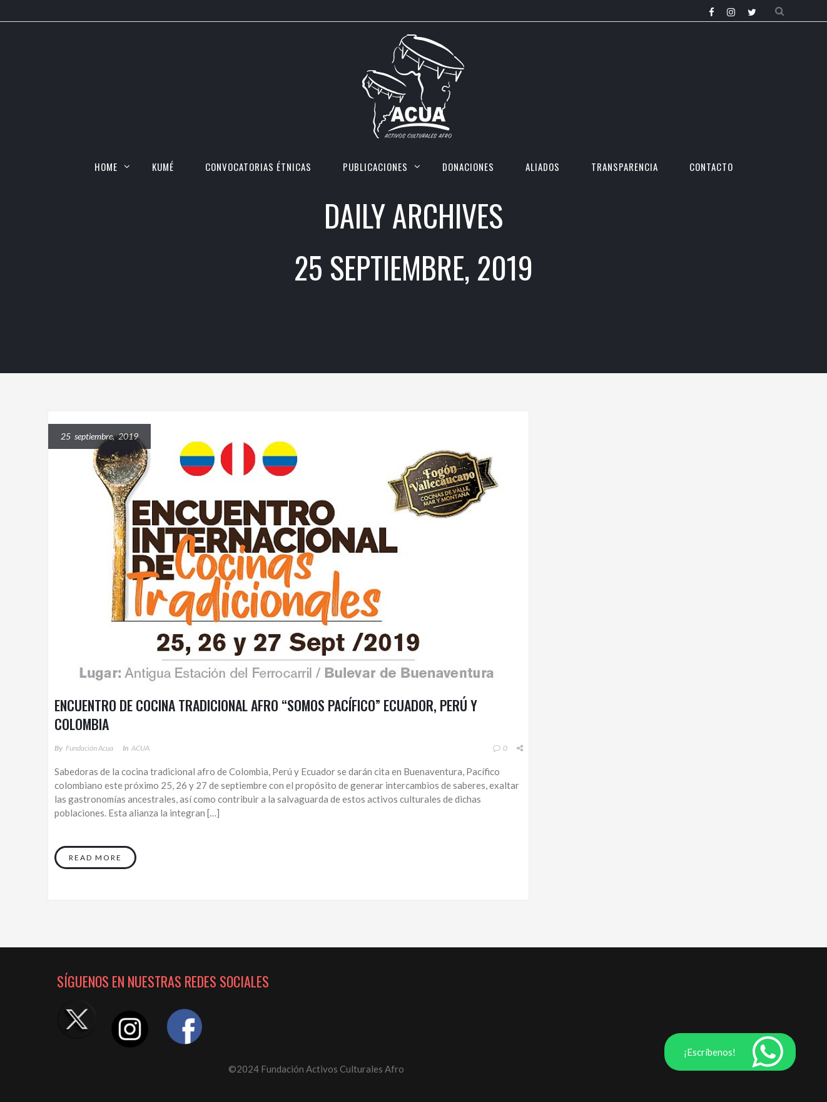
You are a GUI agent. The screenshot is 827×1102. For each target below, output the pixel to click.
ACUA (140, 748)
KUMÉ (163, 166)
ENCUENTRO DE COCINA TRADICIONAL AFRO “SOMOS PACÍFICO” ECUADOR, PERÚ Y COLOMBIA (265, 714)
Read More (95, 857)
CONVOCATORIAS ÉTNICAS (258, 166)
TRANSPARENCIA (624, 166)
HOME (106, 166)
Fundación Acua (89, 748)
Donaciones (468, 166)
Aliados (542, 166)
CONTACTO (711, 166)
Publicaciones (375, 166)
